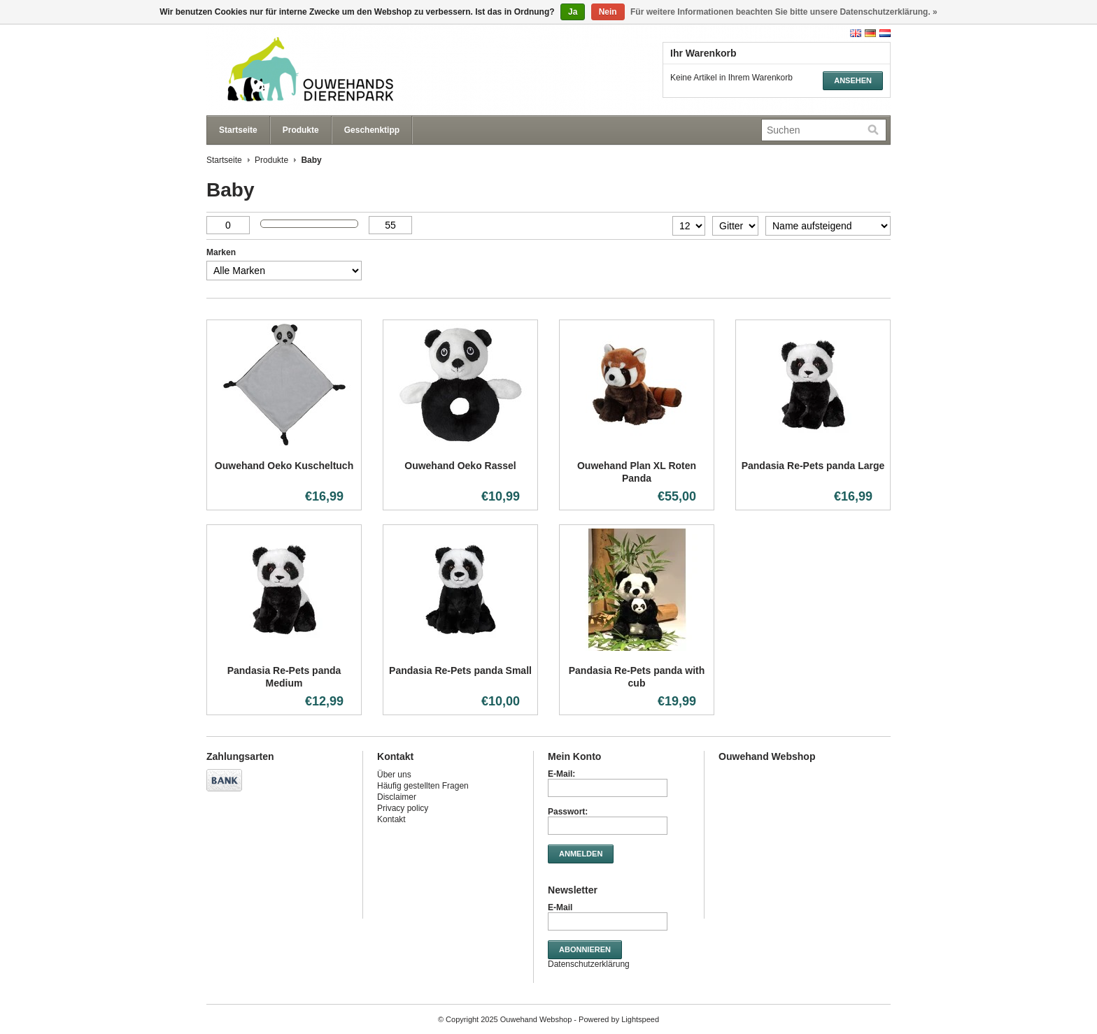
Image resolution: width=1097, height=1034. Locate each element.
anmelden (580, 853)
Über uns (394, 775)
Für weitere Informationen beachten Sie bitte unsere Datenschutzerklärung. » (783, 12)
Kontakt (391, 819)
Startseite (238, 130)
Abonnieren (585, 949)
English (855, 33)
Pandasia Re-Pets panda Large (813, 465)
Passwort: (568, 812)
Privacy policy (402, 808)
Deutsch (870, 33)
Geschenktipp (371, 130)
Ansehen (853, 80)
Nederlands (885, 33)
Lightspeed (640, 1019)
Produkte (301, 130)
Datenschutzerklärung (589, 964)
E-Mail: (561, 774)
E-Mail (560, 907)
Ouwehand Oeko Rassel (460, 465)
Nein (608, 12)
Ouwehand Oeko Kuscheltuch (284, 465)
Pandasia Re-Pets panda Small (460, 670)
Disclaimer (396, 797)
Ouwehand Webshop (346, 69)
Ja (572, 12)
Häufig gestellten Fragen (423, 786)
